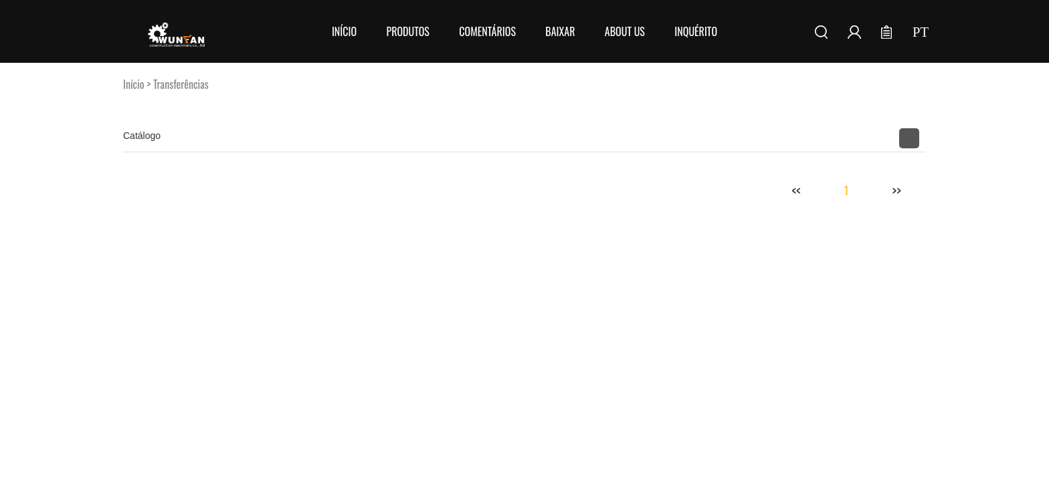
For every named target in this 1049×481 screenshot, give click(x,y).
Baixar (560, 31)
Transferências (181, 84)
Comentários (487, 31)
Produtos (407, 31)
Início (344, 31)
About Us (625, 31)
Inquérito (695, 31)
